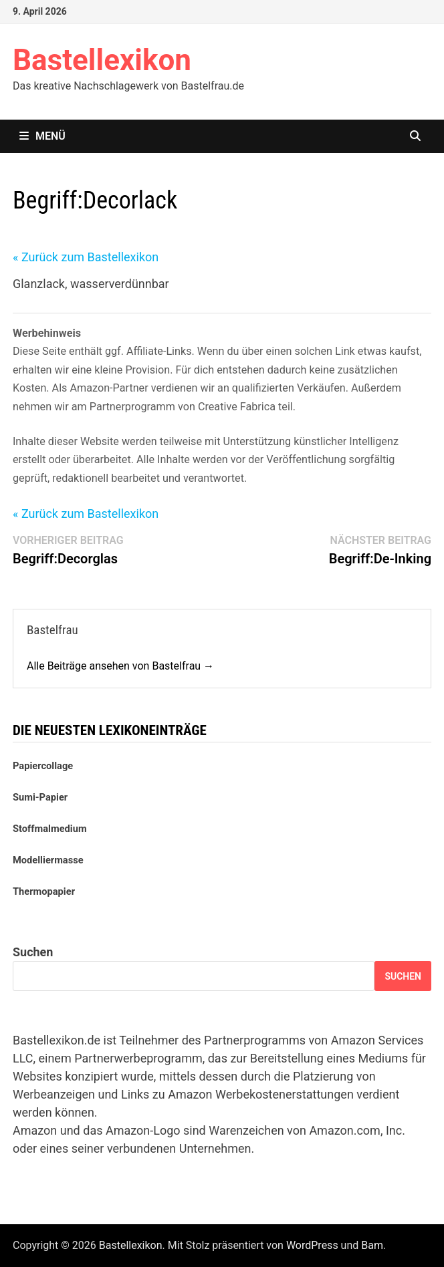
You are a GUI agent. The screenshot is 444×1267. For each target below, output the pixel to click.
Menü (42, 136)
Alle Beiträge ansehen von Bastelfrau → (120, 666)
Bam (372, 1245)
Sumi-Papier (40, 797)
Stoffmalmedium (50, 829)
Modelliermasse (48, 860)
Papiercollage (43, 766)
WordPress (312, 1245)
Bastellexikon (102, 60)
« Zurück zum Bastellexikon (85, 257)
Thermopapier (44, 891)
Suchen (33, 952)
